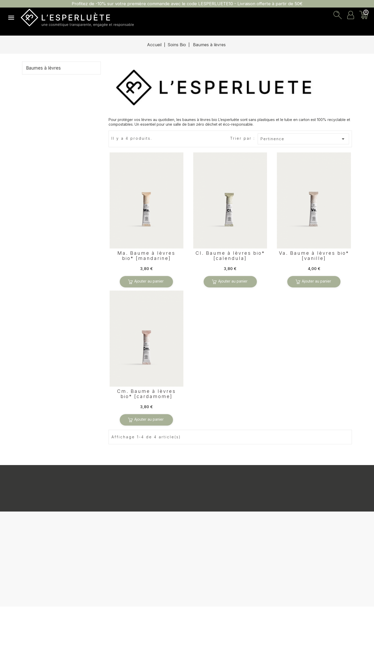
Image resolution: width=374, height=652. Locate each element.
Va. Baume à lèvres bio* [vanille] (314, 256)
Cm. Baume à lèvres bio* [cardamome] (146, 394)
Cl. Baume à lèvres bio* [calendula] (230, 256)
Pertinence (304, 139)
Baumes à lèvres (43, 68)
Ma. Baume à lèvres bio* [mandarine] (146, 256)
